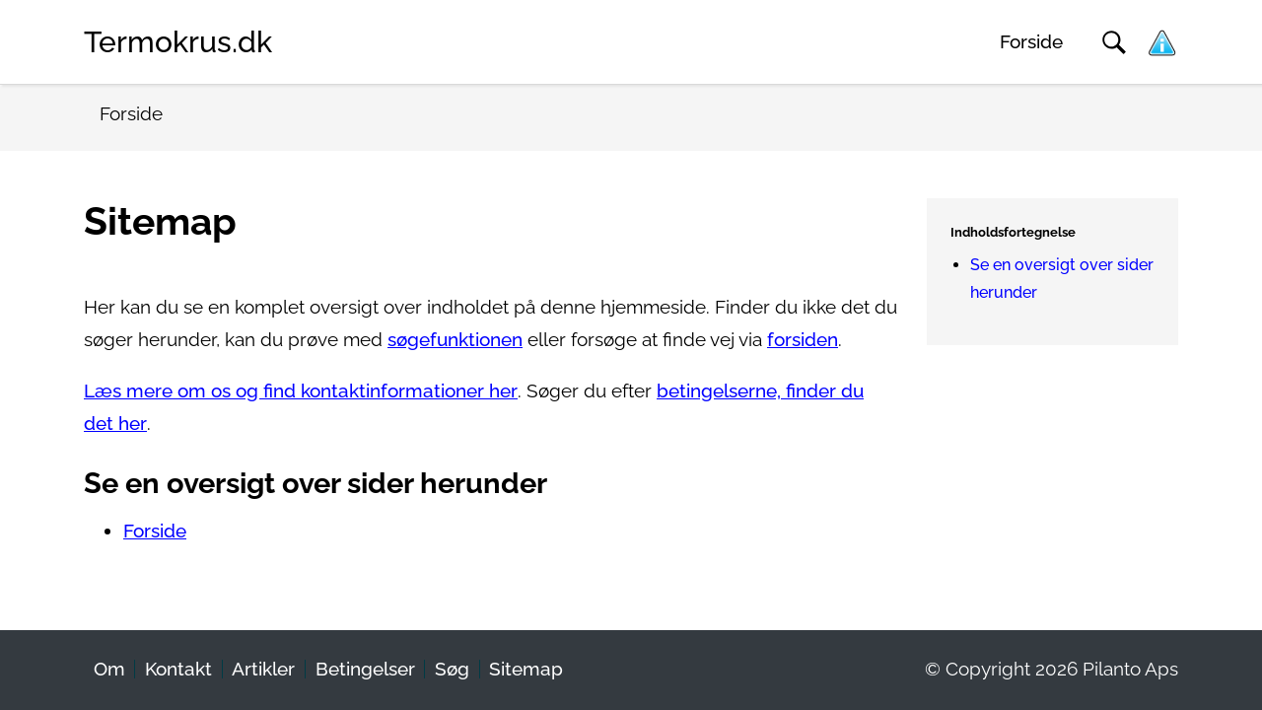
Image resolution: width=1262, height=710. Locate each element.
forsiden (802, 339)
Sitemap (526, 669)
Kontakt (178, 669)
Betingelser (365, 669)
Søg (452, 669)
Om (109, 669)
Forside (1031, 42)
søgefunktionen (455, 339)
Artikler (263, 669)
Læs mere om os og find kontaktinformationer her (301, 391)
